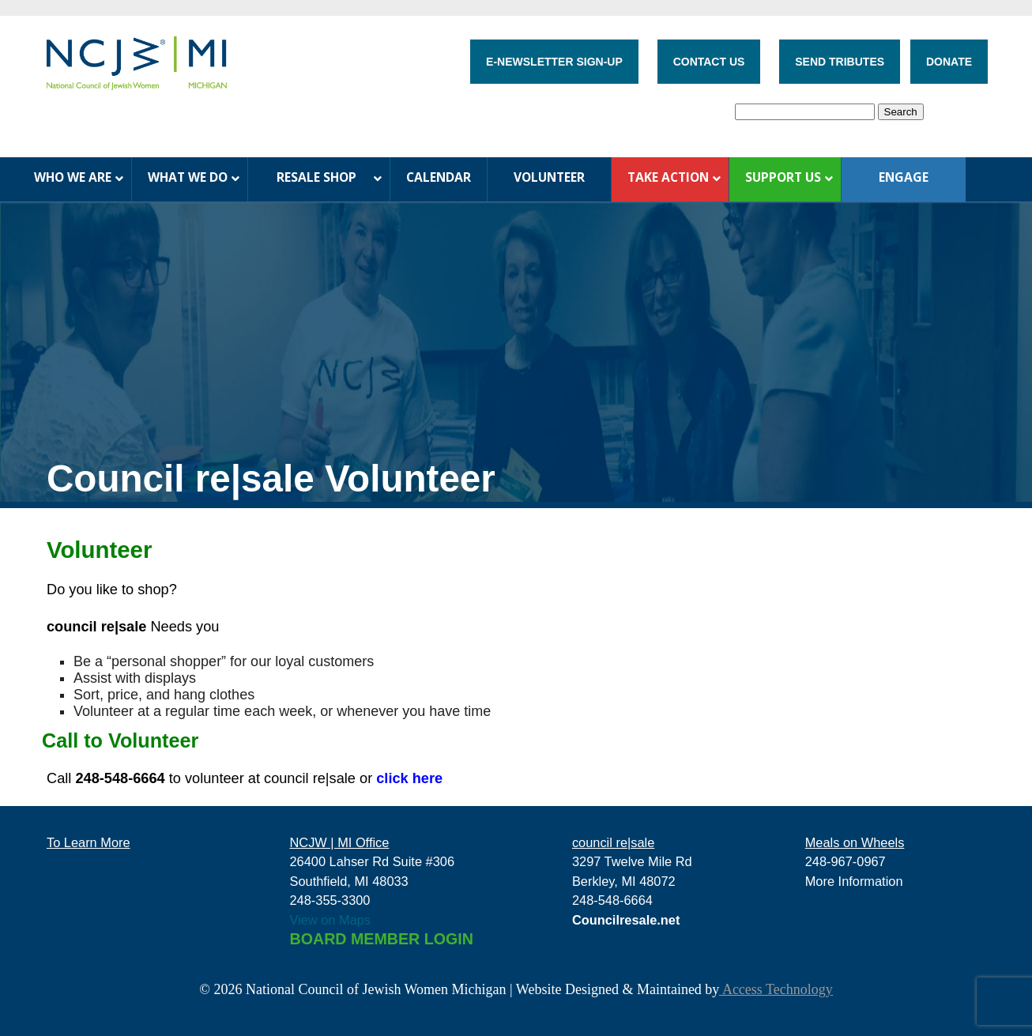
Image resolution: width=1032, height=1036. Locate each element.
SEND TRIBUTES (839, 61)
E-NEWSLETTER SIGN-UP (554, 61)
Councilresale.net (626, 920)
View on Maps (330, 920)
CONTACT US (709, 61)
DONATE (949, 61)
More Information (854, 881)
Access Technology (775, 989)
